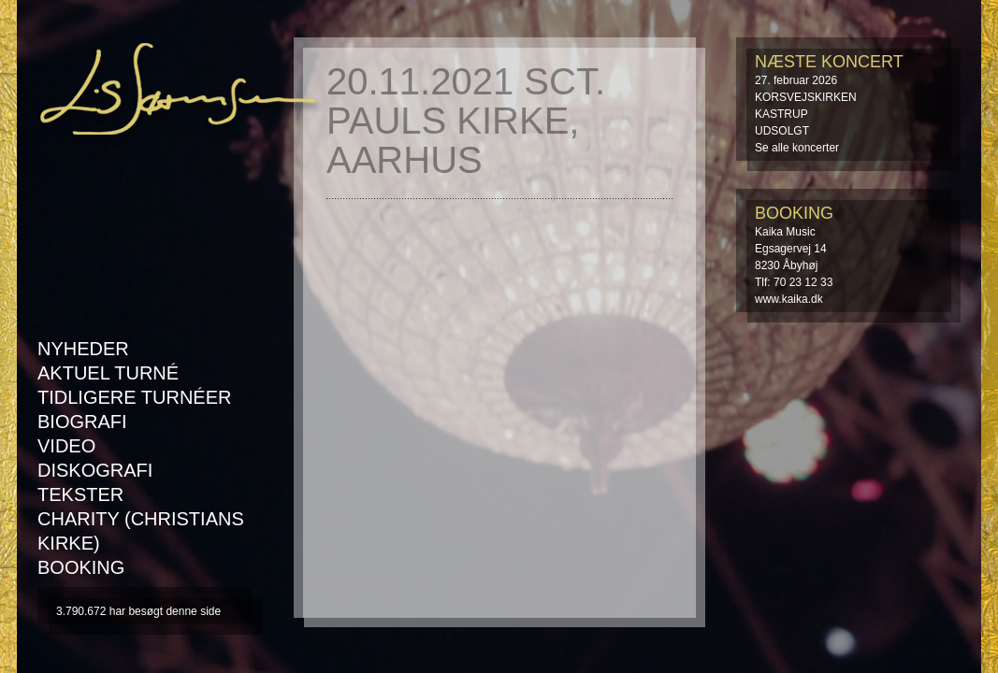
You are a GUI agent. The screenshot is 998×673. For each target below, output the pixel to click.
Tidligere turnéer (134, 397)
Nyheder (83, 348)
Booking (80, 567)
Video (66, 446)
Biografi (82, 421)
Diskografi (94, 470)
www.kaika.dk (789, 299)
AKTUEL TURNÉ (108, 373)
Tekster (80, 494)
